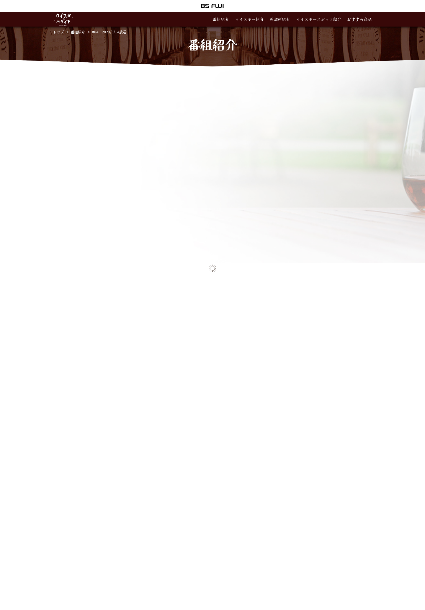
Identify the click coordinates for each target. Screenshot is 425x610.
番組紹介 (220, 19)
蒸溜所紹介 (279, 19)
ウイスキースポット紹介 (318, 19)
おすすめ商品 (359, 19)
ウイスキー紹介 (249, 19)
